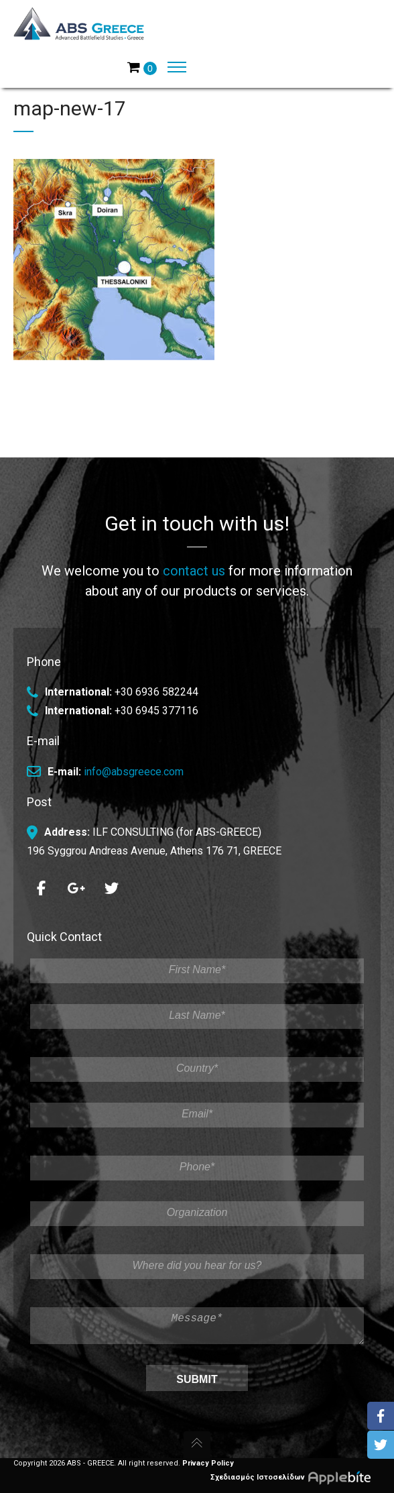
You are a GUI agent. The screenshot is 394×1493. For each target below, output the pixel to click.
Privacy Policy (208, 1463)
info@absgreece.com (134, 766)
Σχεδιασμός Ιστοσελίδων (295, 1477)
